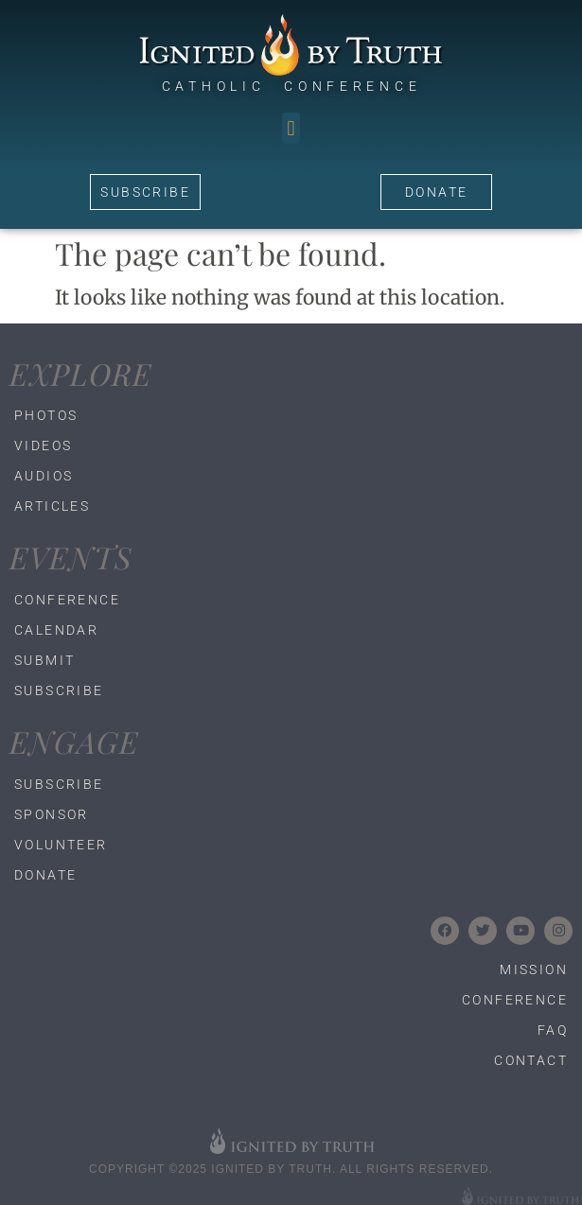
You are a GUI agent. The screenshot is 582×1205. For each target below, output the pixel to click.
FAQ (553, 1030)
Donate (45, 874)
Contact (531, 1060)
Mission (534, 969)
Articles (52, 506)
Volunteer (61, 844)
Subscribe (59, 690)
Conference (67, 599)
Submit (44, 660)
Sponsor (51, 814)
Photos (46, 415)
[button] (291, 128)
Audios (43, 475)
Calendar (56, 629)
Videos (43, 445)
